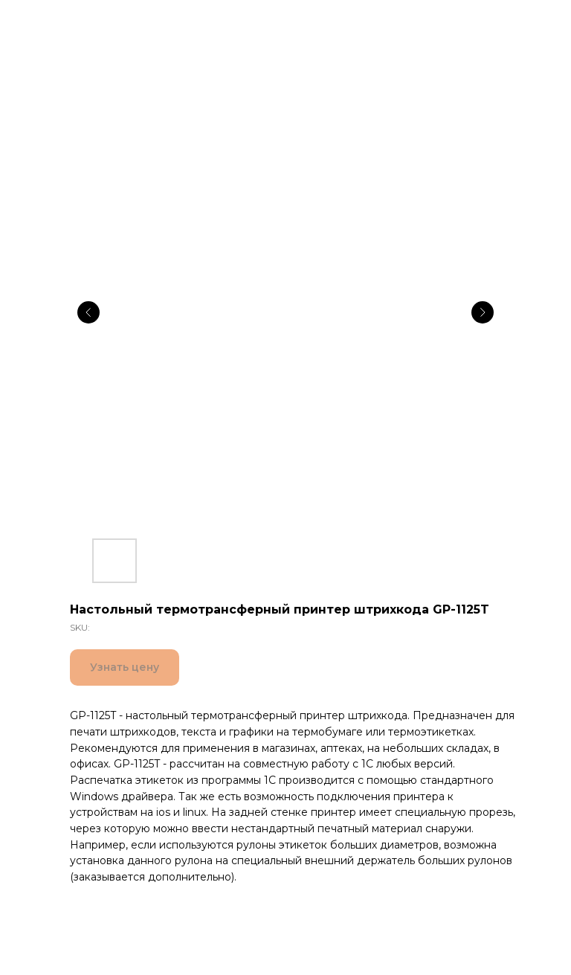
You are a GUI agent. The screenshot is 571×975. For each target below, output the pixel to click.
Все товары (53, 21)
